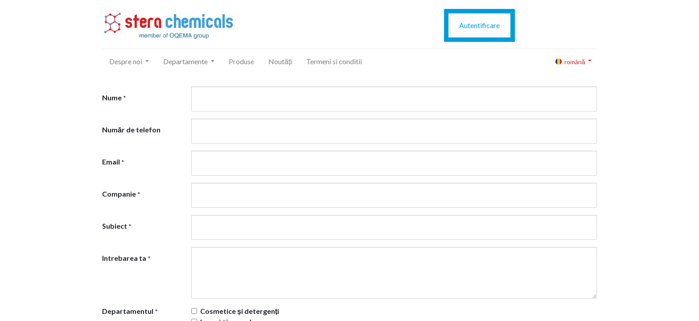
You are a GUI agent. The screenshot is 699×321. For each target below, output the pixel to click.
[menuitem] (241, 61)
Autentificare (479, 25)
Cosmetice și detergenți (239, 311)
